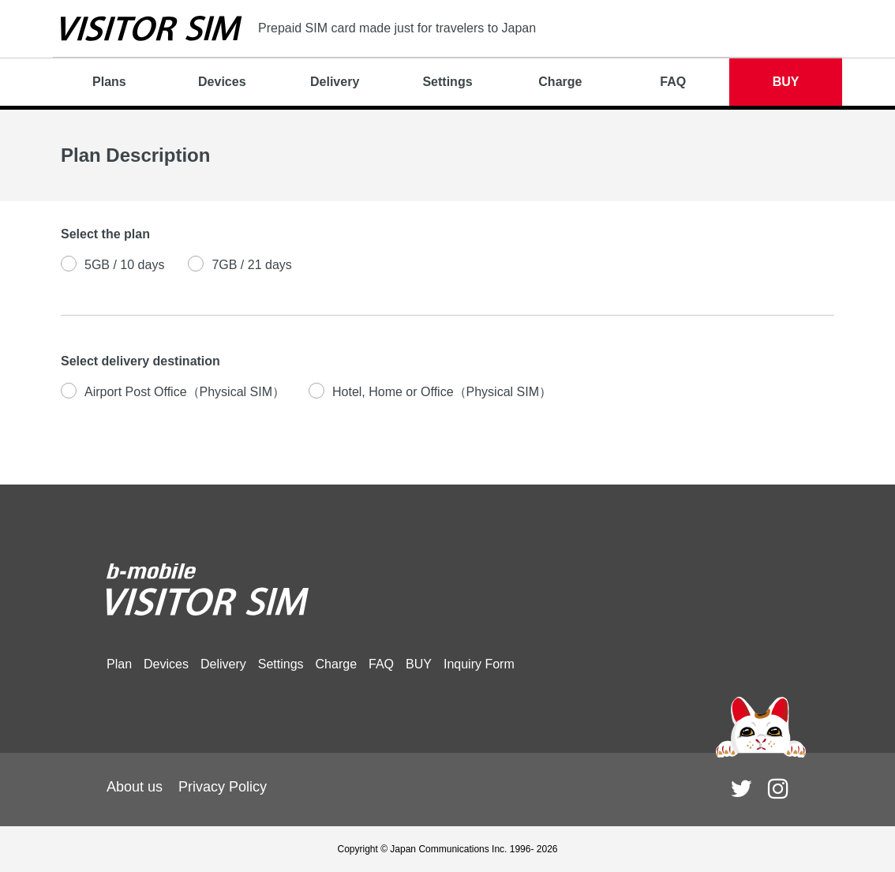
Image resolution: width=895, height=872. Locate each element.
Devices (222, 81)
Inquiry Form (479, 664)
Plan (119, 664)
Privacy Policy (222, 787)
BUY (786, 81)
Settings (447, 81)
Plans (109, 81)
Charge (560, 81)
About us (135, 787)
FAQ (673, 81)
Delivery (334, 81)
